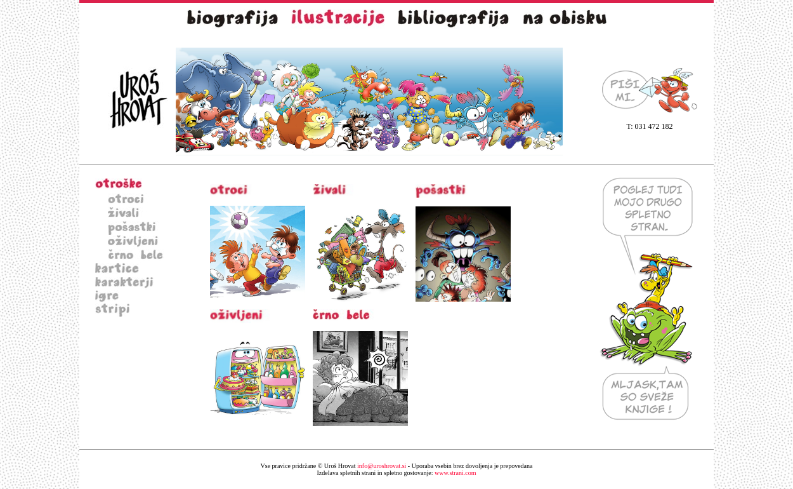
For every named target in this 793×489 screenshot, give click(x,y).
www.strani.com (396, 472)
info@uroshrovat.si (381, 465)
